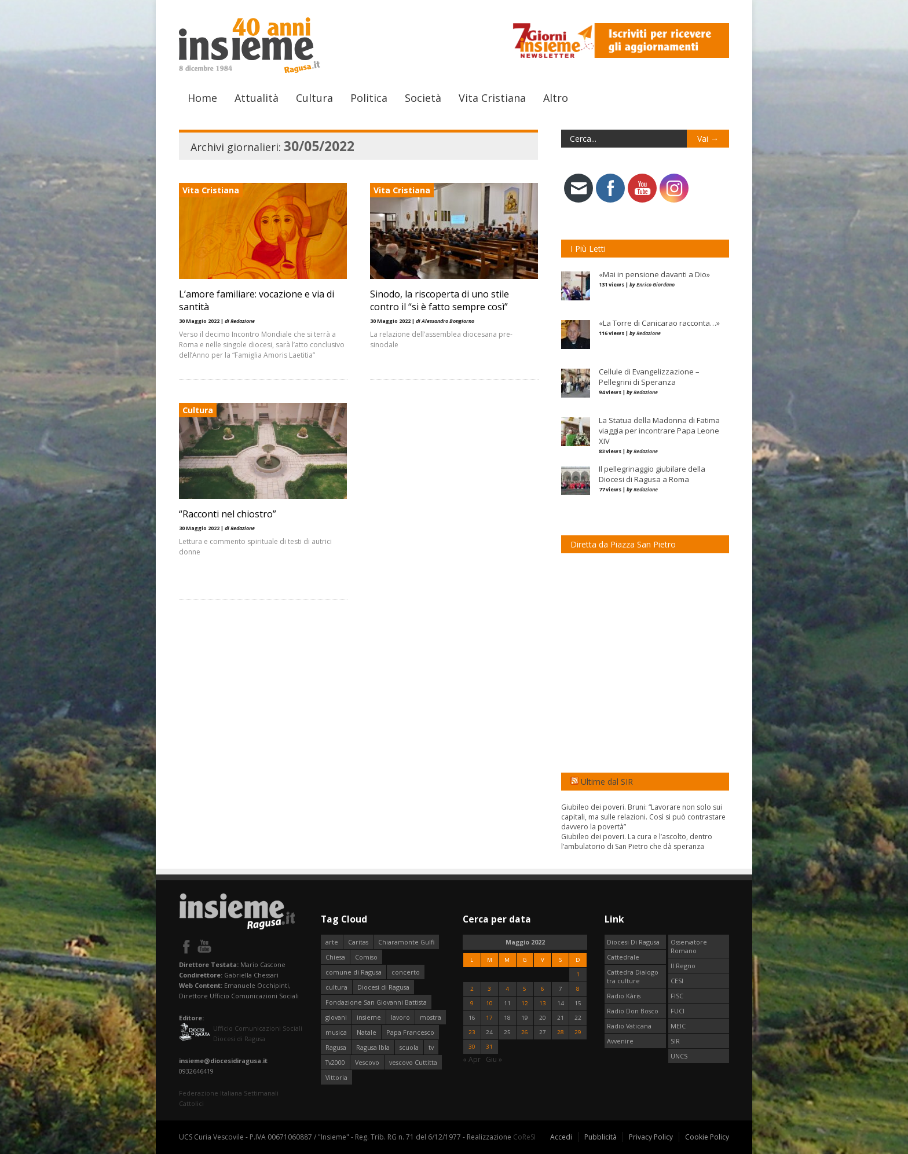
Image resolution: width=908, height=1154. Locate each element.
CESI (677, 980)
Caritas (358, 942)
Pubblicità (600, 1137)
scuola (409, 1047)
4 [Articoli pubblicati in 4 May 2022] (507, 989)
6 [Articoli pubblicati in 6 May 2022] (542, 989)
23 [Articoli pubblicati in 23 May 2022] (471, 1032)
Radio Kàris (623, 995)
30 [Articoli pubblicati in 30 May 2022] (471, 1046)
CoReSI (524, 1137)
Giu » (494, 1059)
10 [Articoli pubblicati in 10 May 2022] (489, 1003)
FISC (677, 995)
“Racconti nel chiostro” (227, 514)
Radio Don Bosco (632, 1010)
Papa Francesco (410, 1032)
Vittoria (336, 1077)
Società (423, 98)
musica (336, 1032)
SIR (675, 1041)
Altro (555, 98)
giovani (336, 1017)
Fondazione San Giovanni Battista (376, 1002)
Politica (368, 98)
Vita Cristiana (492, 98)
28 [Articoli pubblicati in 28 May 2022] (560, 1032)
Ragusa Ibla (373, 1047)
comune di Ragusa (353, 972)
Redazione (648, 333)
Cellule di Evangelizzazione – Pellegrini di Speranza (649, 376)
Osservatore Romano (689, 946)
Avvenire (620, 1041)
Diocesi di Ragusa (383, 987)
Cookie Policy (707, 1137)
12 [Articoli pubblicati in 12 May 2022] (524, 1003)
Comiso (366, 957)
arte (331, 942)
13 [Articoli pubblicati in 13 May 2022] (542, 1003)
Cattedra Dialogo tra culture (632, 976)
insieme (369, 1017)
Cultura (314, 98)
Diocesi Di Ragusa (633, 942)
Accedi (561, 1137)
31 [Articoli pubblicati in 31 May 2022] (489, 1046)
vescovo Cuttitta (413, 1062)
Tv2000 (335, 1062)
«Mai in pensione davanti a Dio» (654, 274)
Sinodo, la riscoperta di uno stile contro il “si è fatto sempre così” (439, 300)
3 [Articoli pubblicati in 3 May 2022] (489, 989)
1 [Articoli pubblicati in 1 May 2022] (578, 974)
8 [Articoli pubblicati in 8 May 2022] (578, 989)
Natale (366, 1032)
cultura (336, 987)
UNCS (679, 1056)
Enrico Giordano (655, 284)
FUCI (677, 1010)
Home (202, 98)
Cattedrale (623, 957)
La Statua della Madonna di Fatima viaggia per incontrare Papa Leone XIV (659, 430)
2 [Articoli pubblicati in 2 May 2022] (472, 989)
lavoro (400, 1017)
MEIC (678, 1025)
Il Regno (683, 965)
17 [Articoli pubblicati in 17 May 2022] (489, 1017)
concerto (405, 972)
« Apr (472, 1059)
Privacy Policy (651, 1137)
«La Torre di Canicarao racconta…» (659, 323)
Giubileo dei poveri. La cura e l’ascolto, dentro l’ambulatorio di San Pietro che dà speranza (636, 841)
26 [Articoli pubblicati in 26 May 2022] (524, 1032)
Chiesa (335, 957)
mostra (430, 1017)
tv (431, 1047)
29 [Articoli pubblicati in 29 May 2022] (577, 1032)
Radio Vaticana (629, 1025)
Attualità (257, 98)
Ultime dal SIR (607, 781)
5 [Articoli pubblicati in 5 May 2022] (524, 989)
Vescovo (367, 1062)
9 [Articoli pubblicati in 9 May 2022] (472, 1003)
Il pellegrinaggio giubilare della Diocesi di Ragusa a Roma (652, 474)
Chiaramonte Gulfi (406, 942)
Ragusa (335, 1047)
